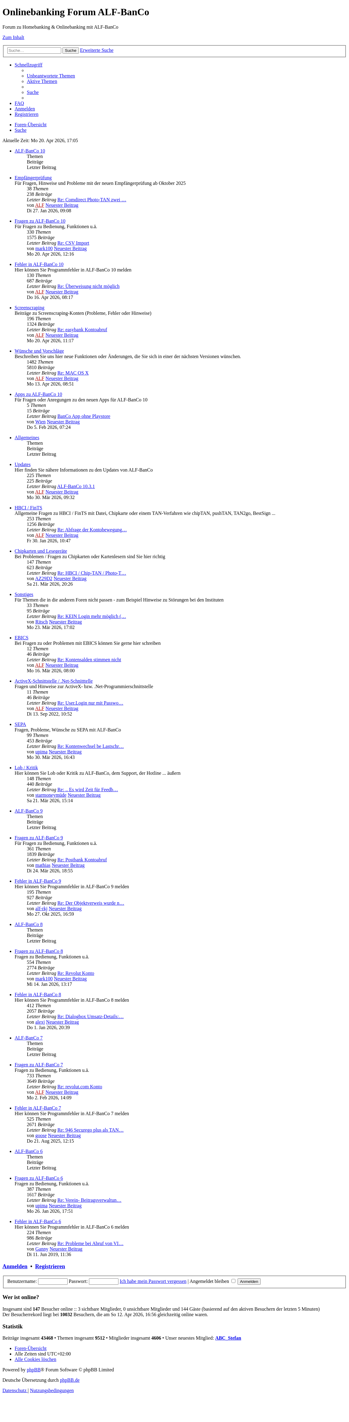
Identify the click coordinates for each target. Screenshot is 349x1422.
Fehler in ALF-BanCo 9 (38, 881)
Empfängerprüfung (33, 177)
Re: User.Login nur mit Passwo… (90, 703)
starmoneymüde (50, 795)
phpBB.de (69, 1380)
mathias (43, 865)
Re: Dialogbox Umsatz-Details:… (90, 1016)
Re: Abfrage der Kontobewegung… (92, 529)
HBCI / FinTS (28, 507)
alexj (40, 1022)
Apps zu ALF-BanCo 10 (38, 394)
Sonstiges (24, 594)
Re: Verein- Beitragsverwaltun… (89, 1200)
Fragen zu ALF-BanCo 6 (39, 1178)
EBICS (21, 637)
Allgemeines (27, 437)
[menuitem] (51, 75)
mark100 (44, 248)
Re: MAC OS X (73, 372)
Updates (22, 464)
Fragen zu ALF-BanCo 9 (39, 837)
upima (41, 751)
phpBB (34, 1369)
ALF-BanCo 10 (30, 150)
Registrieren (50, 1266)
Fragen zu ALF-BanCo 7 (39, 1064)
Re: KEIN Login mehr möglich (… (91, 616)
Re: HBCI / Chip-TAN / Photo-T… (91, 573)
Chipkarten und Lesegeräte (41, 551)
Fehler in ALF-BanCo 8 (38, 994)
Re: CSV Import (73, 243)
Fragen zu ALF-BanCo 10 (40, 221)
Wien (40, 421)
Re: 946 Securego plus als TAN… (90, 1130)
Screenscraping (29, 307)
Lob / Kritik (26, 767)
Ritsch (41, 621)
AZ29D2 (43, 578)
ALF (39, 205)
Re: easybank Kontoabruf (82, 329)
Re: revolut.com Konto (79, 1086)
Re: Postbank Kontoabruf (82, 859)
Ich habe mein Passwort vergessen (153, 1281)
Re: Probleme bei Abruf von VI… (90, 1243)
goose (41, 1135)
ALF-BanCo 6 (29, 1151)
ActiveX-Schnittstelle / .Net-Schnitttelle (54, 681)
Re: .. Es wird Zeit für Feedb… (87, 789)
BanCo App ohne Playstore (83, 416)
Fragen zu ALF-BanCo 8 (39, 951)
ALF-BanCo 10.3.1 (76, 486)
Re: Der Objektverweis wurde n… (90, 903)
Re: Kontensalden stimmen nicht (89, 659)
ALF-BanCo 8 (29, 924)
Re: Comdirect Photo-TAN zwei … (91, 199)
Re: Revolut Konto (75, 973)
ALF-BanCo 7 (29, 1037)
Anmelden (14, 1266)
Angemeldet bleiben (212, 1281)
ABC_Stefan (228, 1338)
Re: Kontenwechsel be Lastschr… (90, 746)
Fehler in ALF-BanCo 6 (38, 1221)
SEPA (20, 724)
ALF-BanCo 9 (29, 810)
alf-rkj (41, 908)
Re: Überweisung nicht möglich (88, 286)
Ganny (41, 1248)
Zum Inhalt (13, 37)
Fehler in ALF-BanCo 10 (39, 264)
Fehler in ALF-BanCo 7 (38, 1108)
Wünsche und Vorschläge (39, 351)
